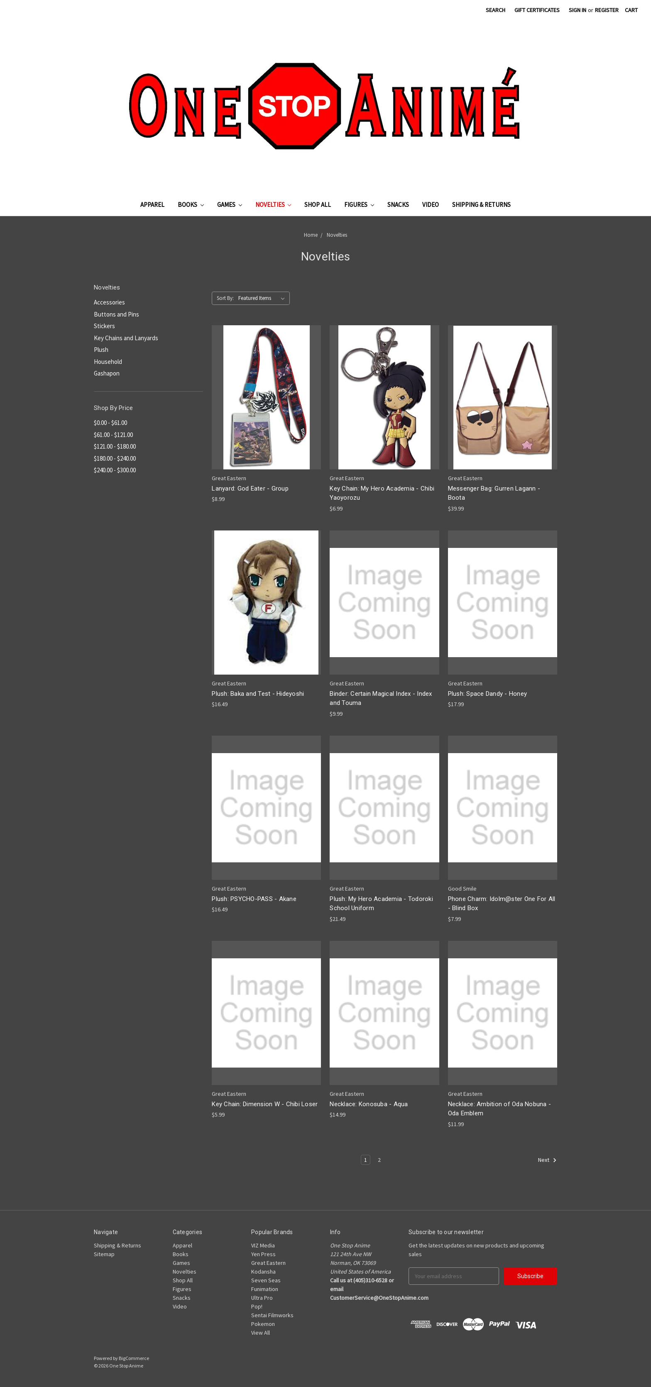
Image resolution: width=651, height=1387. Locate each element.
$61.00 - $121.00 (113, 435)
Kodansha (263, 1271)
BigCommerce (134, 1358)
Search (495, 10)
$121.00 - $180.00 (115, 446)
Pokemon (263, 1324)
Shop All (317, 205)
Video (430, 205)
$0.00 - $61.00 (110, 423)
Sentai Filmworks (272, 1315)
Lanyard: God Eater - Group (250, 488)
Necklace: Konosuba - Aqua (369, 1104)
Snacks (398, 205)
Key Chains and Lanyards (126, 338)
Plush (101, 350)
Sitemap (104, 1254)
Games (229, 205)
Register (607, 10)
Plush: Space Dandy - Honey (487, 693)
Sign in (577, 10)
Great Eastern (268, 1263)
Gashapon (107, 373)
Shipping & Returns (481, 205)
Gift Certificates (537, 10)
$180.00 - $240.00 (115, 458)
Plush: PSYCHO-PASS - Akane (254, 899)
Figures (359, 205)
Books (191, 205)
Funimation (264, 1289)
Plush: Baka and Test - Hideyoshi (258, 693)
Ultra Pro (262, 1297)
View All (260, 1332)
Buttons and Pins (116, 314)
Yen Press (263, 1254)
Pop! (256, 1306)
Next (547, 1160)
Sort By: (225, 298)
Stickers (104, 326)
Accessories (109, 302)
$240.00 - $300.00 (115, 470)
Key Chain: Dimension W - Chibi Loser (265, 1104)
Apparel (152, 205)
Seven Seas (266, 1280)
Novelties (273, 205)
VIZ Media (263, 1245)
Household (108, 362)
